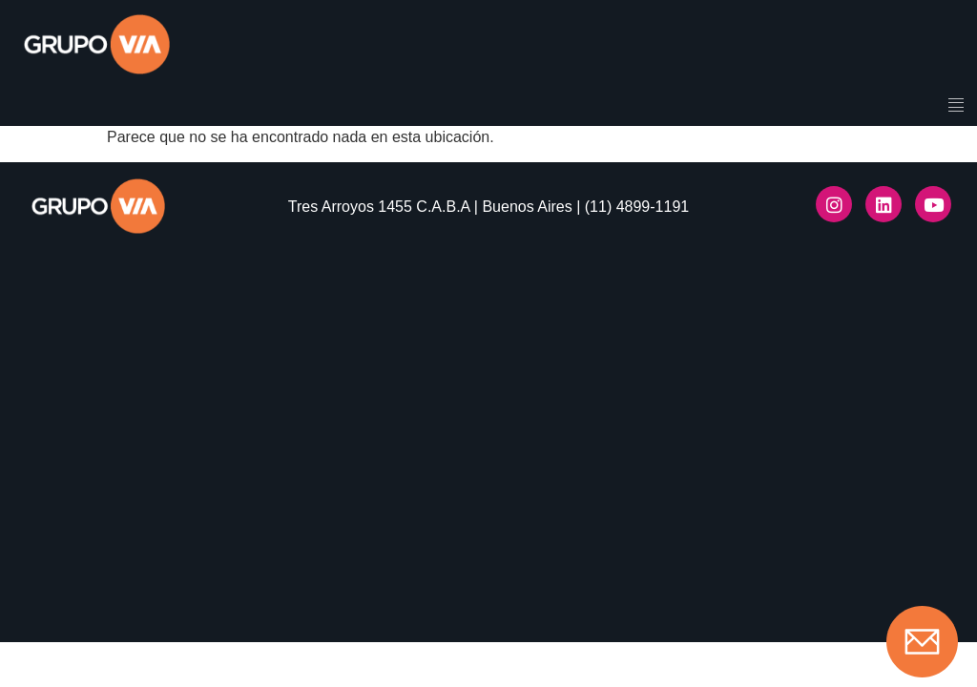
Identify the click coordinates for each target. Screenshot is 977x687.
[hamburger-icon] (955, 107)
